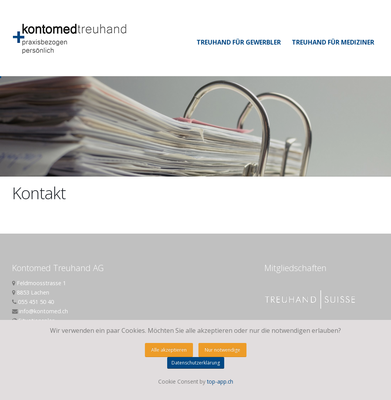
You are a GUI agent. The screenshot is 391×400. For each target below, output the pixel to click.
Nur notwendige (222, 349)
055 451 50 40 (36, 301)
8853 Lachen (33, 292)
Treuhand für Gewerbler (238, 42)
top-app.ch (220, 381)
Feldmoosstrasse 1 (41, 283)
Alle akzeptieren (169, 349)
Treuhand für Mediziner (333, 42)
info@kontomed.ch (43, 311)
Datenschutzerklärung (195, 362)
